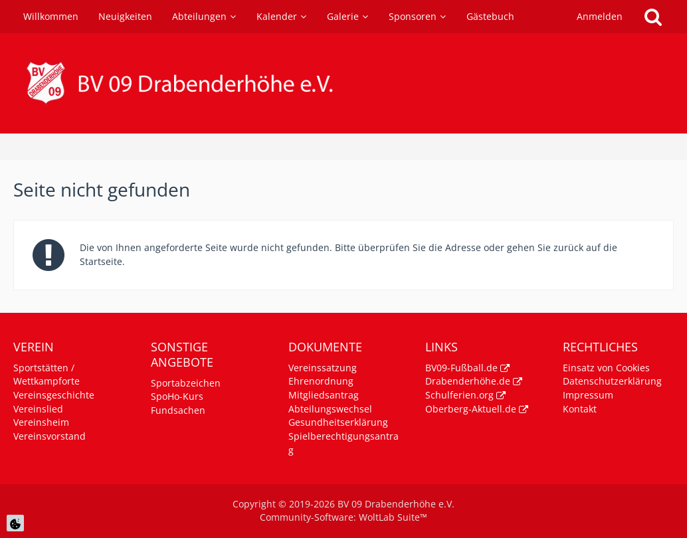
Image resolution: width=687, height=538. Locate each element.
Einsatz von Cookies (606, 367)
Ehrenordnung (320, 381)
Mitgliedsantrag (323, 395)
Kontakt (580, 409)
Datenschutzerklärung (612, 381)
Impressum (588, 395)
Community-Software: (343, 517)
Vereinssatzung (322, 367)
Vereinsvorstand (49, 436)
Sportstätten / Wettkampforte (46, 374)
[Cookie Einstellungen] (15, 523)
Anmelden (600, 16)
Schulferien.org (459, 395)
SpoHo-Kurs (177, 396)
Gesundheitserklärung (338, 422)
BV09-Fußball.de (461, 367)
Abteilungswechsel (330, 409)
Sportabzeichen (186, 383)
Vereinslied (38, 409)
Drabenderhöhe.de (467, 381)
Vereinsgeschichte (53, 395)
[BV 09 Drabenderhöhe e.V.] (343, 83)
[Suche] (653, 16)
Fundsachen (178, 410)
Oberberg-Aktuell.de (470, 409)
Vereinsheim (41, 422)
